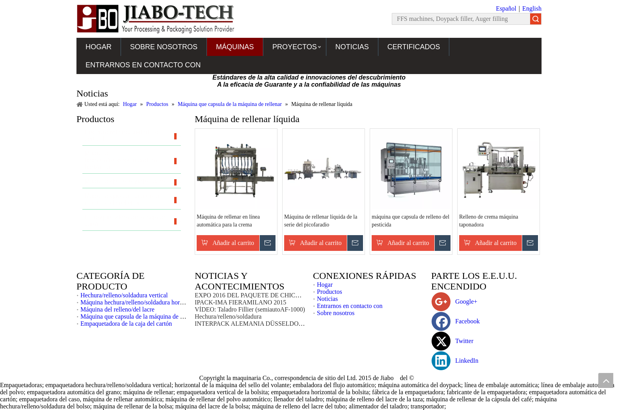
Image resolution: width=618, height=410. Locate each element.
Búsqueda (535, 18)
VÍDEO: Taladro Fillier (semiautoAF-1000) (250, 309)
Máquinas (235, 47)
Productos (329, 291)
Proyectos (294, 47)
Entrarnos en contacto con (143, 65)
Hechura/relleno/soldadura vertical (124, 295)
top (605, 380)
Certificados (413, 47)
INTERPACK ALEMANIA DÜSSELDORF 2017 (257, 323)
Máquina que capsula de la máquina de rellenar (139, 316)
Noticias (352, 47)
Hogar (99, 47)
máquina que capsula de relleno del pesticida (410, 221)
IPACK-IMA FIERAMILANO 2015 (240, 302)
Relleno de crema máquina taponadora (488, 221)
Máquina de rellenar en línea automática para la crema (228, 221)
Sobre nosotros (163, 47)
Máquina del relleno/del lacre (117, 309)
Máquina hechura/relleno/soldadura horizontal (138, 302)
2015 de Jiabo (377, 378)
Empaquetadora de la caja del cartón (126, 323)
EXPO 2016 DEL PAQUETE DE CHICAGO (252, 295)
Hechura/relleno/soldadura (228, 316)
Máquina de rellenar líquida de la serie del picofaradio (320, 221)
